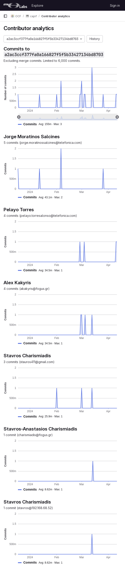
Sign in (115, 5)
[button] (41, 124)
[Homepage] (15, 5)
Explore (37, 5)
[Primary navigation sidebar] (5, 16)
